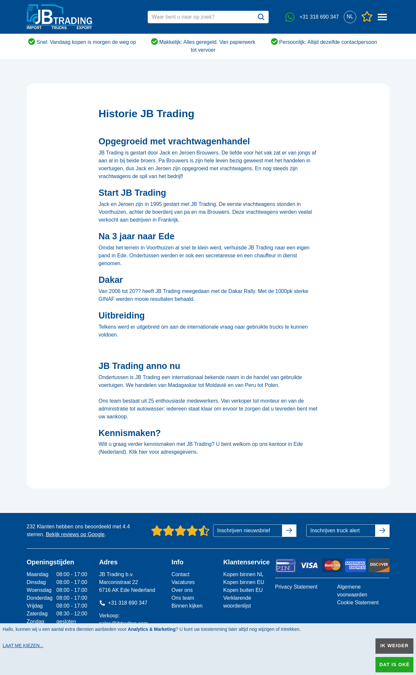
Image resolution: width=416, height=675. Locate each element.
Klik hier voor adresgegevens (162, 452)
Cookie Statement (357, 602)
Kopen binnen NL (243, 574)
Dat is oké (394, 664)
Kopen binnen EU (243, 582)
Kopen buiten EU (243, 590)
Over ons (182, 590)
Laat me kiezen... (23, 645)
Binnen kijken (187, 606)
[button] (350, 17)
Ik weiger (394, 645)
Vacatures (183, 582)
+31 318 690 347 (123, 603)
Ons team (183, 598)
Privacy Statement (296, 587)
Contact (181, 574)
